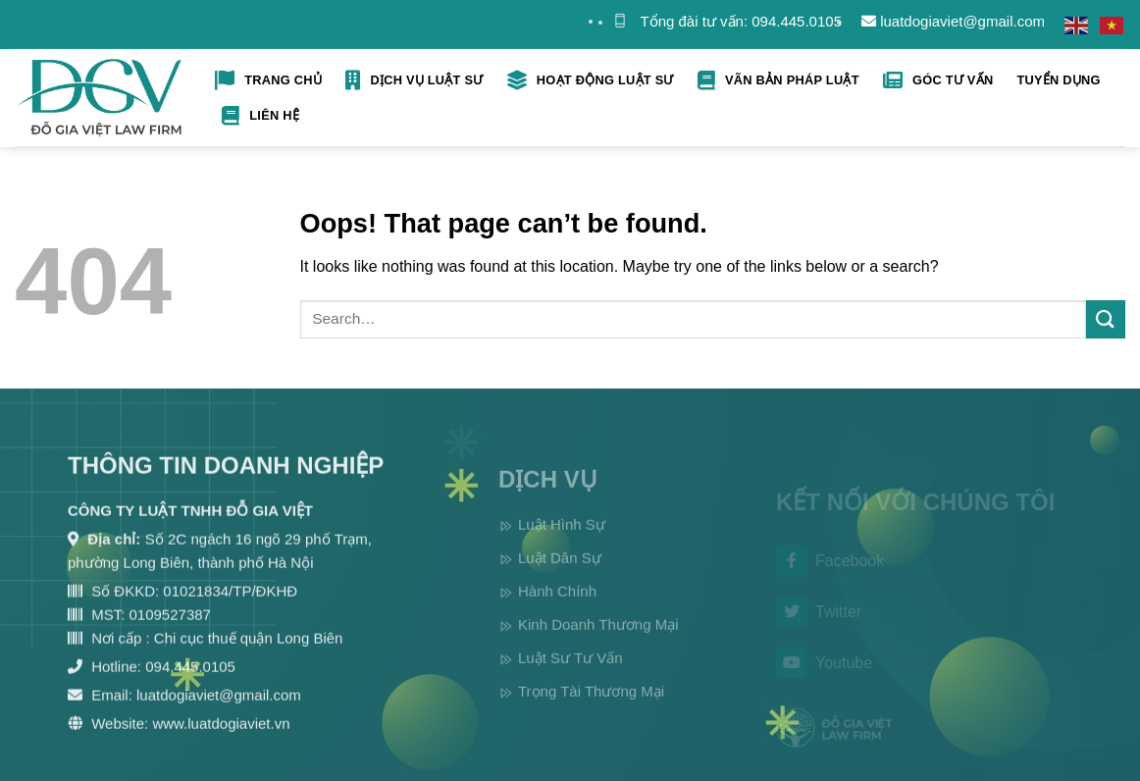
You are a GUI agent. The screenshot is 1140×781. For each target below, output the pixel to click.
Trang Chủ (268, 80)
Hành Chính (557, 607)
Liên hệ (260, 116)
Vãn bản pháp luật (778, 80)
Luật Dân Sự (559, 574)
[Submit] (1105, 319)
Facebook (830, 575)
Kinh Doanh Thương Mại (598, 641)
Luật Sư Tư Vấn (570, 674)
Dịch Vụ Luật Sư (414, 80)
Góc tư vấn (938, 80)
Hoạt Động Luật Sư (590, 80)
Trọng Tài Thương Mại (591, 708)
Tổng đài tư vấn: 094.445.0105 (741, 21)
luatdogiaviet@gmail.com (953, 21)
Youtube (824, 676)
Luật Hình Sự (561, 541)
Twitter (818, 625)
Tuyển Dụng (1058, 80)
